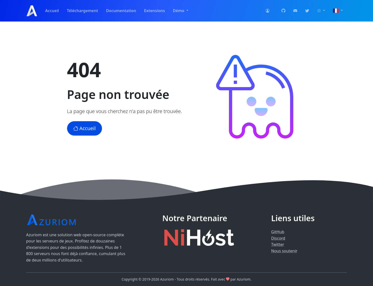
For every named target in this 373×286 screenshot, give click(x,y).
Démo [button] (179, 10)
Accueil (52, 10)
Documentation (121, 10)
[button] (321, 11)
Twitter (277, 244)
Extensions (154, 10)
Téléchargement (82, 10)
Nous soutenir (284, 251)
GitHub (277, 232)
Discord (278, 238)
